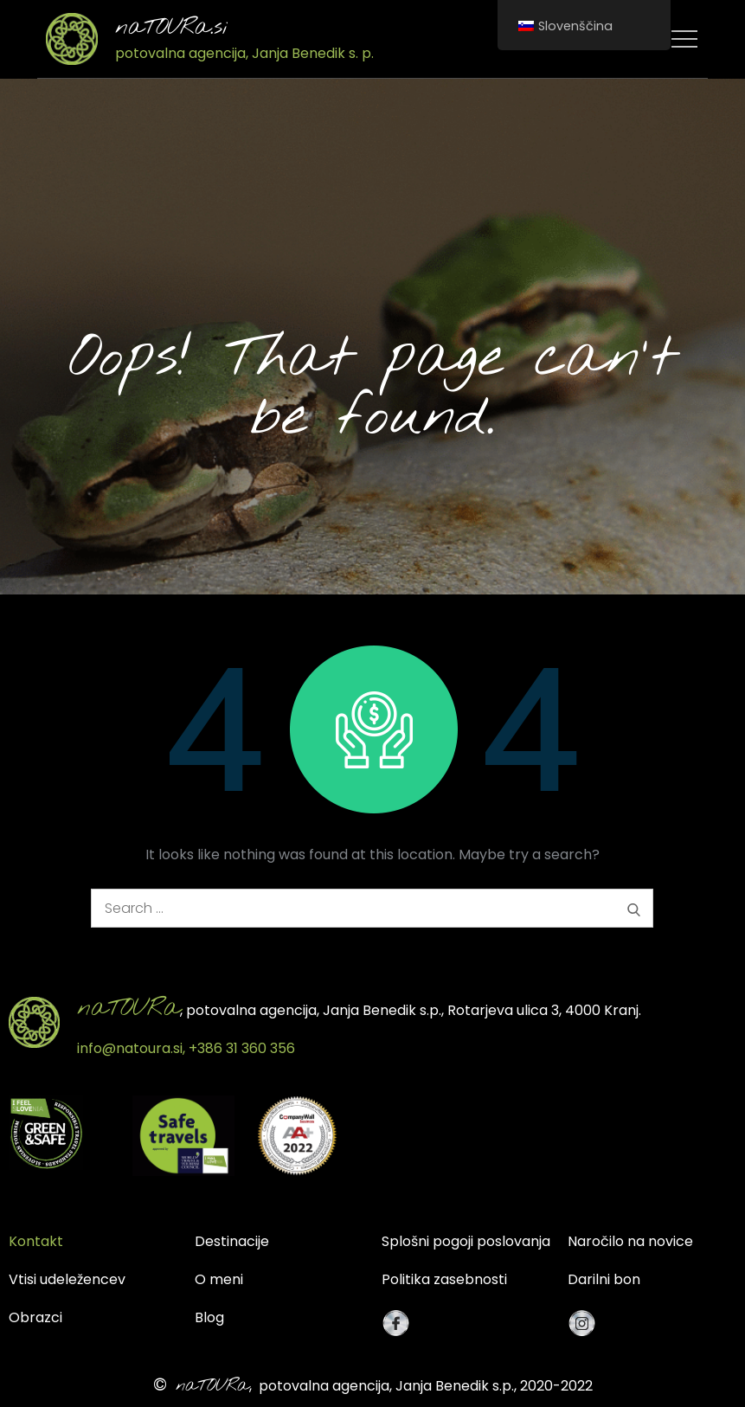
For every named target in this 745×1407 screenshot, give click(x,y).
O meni (219, 1279)
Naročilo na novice (630, 1241)
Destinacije (232, 1241)
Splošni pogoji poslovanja (466, 1241)
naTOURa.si (171, 27)
